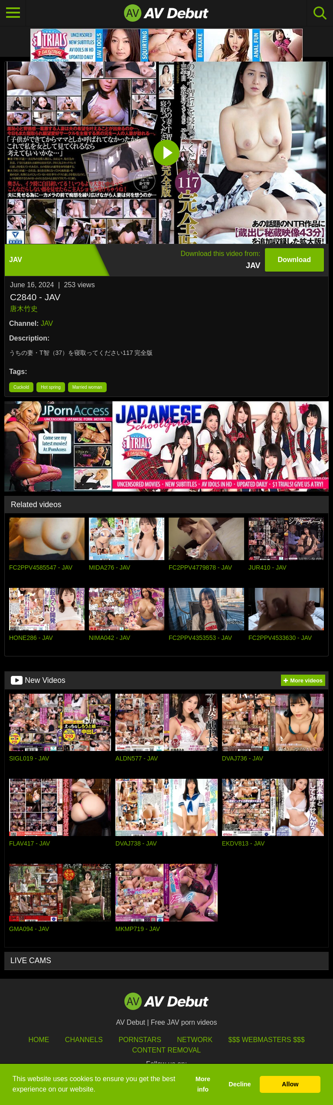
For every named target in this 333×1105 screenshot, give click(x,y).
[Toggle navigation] (13, 13)
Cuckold (21, 387)
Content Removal (166, 1050)
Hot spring (51, 387)
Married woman (87, 387)
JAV (47, 323)
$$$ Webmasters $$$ (267, 1039)
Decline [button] (240, 1084)
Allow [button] (290, 1084)
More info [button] (203, 1084)
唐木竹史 (24, 308)
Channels (84, 1039)
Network (194, 1039)
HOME (38, 1039)
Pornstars (139, 1039)
